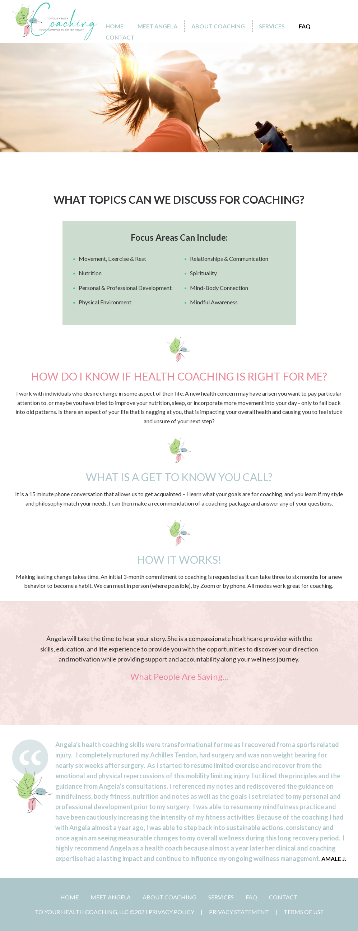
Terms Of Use (304, 911)
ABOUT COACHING (169, 897)
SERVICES (221, 897)
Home (69, 897)
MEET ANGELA (110, 897)
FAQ (251, 897)
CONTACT (283, 897)
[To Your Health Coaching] (55, 22)
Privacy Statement (239, 911)
